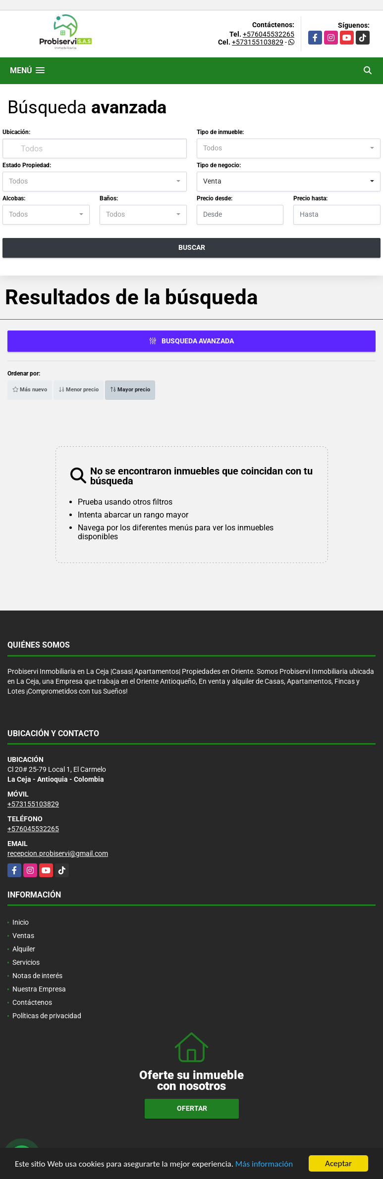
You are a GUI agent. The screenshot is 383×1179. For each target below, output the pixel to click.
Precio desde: (214, 198)
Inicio (20, 922)
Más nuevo (29, 389)
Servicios (26, 962)
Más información (264, 1164)
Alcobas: (13, 198)
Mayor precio (130, 389)
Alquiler (23, 949)
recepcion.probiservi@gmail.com (57, 853)
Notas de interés (37, 976)
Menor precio (78, 389)
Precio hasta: (310, 198)
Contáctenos (32, 1002)
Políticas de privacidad (46, 1016)
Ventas (23, 936)
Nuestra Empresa (39, 989)
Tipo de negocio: (219, 165)
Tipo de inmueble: (220, 132)
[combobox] (289, 148)
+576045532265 (268, 34)
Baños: (109, 198)
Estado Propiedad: (26, 165)
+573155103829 (257, 42)
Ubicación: (16, 132)
